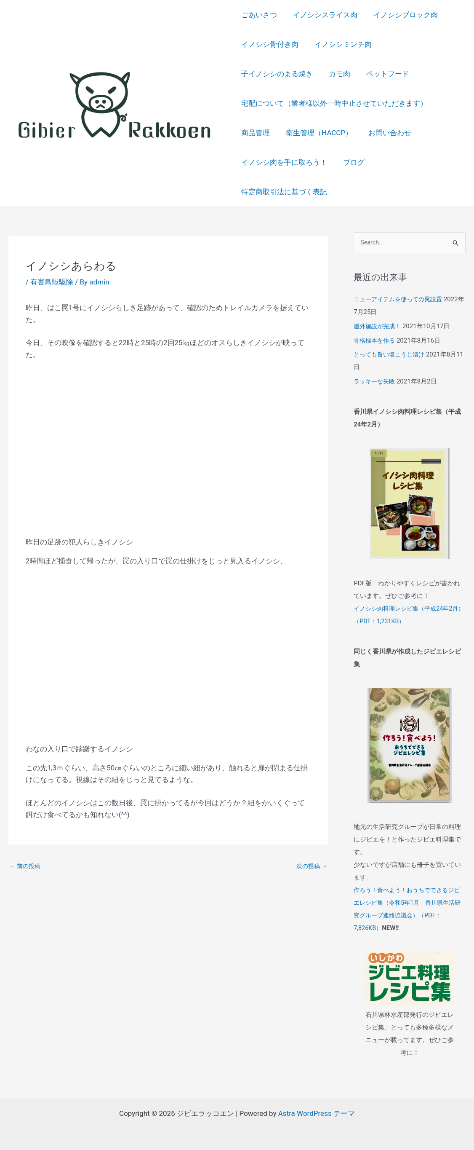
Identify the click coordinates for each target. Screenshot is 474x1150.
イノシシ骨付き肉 (269, 44)
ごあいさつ (259, 15)
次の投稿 (311, 866)
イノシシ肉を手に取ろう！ (284, 162)
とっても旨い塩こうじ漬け (391, 355)
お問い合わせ (386, 133)
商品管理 (255, 133)
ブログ (352, 162)
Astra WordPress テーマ (316, 1114)
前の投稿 (26, 866)
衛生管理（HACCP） (317, 133)
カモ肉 (252, 74)
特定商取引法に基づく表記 (284, 192)
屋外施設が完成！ (379, 326)
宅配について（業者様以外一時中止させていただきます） (334, 103)
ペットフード (298, 74)
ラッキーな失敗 (376, 382)
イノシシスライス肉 (323, 15)
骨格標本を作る (376, 341)
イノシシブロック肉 (402, 15)
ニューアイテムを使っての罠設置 (401, 299)
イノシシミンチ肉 (341, 44)
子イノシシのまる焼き (420, 44)
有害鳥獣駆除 (51, 282)
